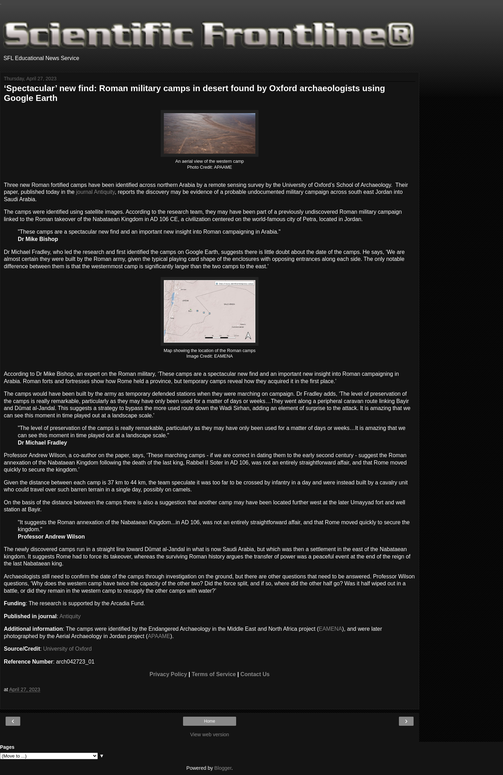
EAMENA (330, 629)
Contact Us (255, 674)
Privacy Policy (168, 674)
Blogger (223, 768)
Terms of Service (214, 674)
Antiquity (70, 616)
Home (209, 721)
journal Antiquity (95, 192)
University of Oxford (67, 649)
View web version (209, 734)
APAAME (159, 636)
